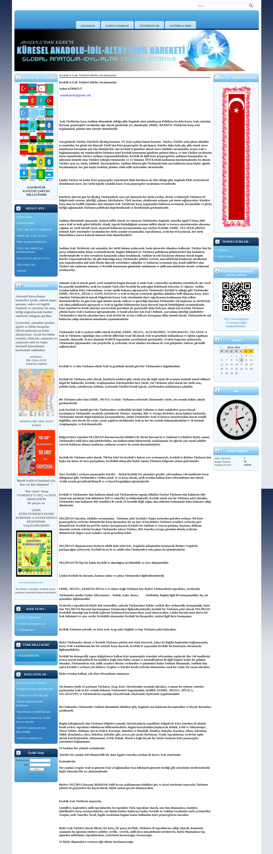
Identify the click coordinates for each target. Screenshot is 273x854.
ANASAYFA (88, 25)
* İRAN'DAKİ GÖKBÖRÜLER (33, 711)
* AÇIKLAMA (24, 217)
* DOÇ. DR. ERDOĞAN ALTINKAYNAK (29, 250)
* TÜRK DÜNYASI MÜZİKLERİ (34, 689)
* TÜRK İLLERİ (224, 256)
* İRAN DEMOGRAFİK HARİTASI (29, 703)
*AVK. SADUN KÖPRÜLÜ (31, 241)
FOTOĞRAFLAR (149, 25)
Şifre (26, 764)
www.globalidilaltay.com (31, 582)
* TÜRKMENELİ (25, 629)
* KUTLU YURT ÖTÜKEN (31, 682)
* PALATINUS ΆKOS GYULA (33, 258)
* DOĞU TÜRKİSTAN (28, 617)
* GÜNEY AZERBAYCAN (31, 623)
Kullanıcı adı (22, 760)
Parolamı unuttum (36, 774)
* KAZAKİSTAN (28, 655)
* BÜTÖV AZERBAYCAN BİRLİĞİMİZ (31, 729)
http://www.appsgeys (236, 319)
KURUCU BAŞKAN (117, 25)
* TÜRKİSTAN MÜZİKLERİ (32, 695)
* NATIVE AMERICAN (29, 738)
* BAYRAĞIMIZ (25, 223)
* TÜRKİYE (222, 250)
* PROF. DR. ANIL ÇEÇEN (31, 235)
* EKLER (21, 270)
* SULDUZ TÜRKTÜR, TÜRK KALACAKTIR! (33, 719)
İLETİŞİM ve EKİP (180, 25)
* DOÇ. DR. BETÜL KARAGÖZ (34, 229)
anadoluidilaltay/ (236, 326)
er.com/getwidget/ (236, 322)
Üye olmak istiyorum (36, 777)
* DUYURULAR (25, 264)
